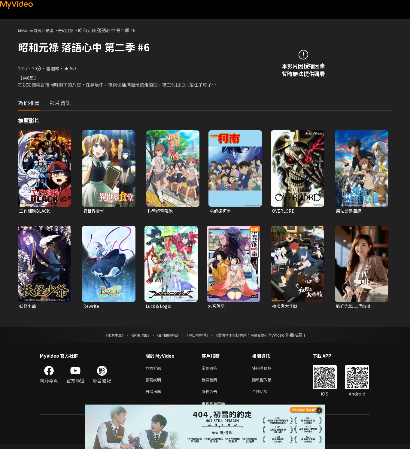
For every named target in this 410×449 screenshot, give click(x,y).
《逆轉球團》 (133, 336)
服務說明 (154, 382)
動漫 (54, 30)
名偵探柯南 (221, 211)
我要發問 (211, 382)
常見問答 (211, 369)
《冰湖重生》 (104, 336)
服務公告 (211, 395)
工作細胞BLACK (35, 211)
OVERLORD (284, 211)
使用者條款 (267, 369)
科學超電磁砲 (161, 211)
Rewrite (91, 307)
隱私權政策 (267, 382)
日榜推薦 (154, 395)
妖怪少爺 (28, 307)
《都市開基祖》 (165, 336)
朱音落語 (217, 307)
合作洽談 (265, 395)
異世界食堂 (94, 211)
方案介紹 (154, 369)
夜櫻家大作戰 (285, 307)
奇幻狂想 (72, 30)
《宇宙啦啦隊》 (198, 336)
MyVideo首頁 (31, 30)
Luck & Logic (159, 307)
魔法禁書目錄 (349, 211)
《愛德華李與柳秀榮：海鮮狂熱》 (249, 336)
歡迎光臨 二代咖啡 (354, 307)
